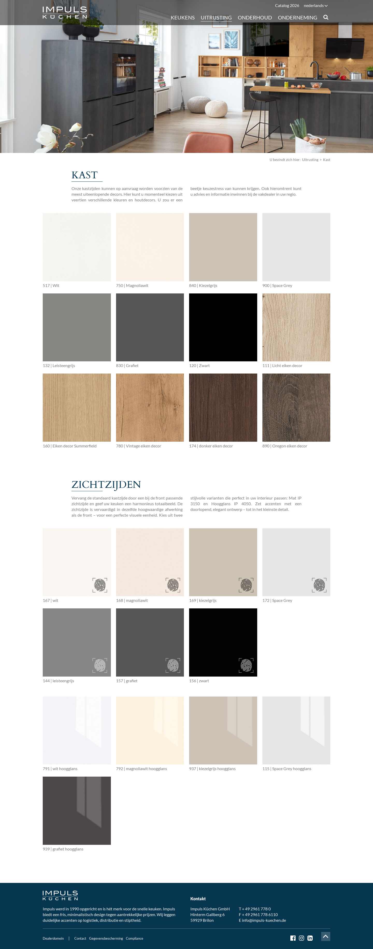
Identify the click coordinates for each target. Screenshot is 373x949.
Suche (325, 17)
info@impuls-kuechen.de (264, 920)
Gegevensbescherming (106, 938)
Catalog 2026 (287, 5)
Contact (80, 938)
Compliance (134, 938)
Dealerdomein (53, 938)
